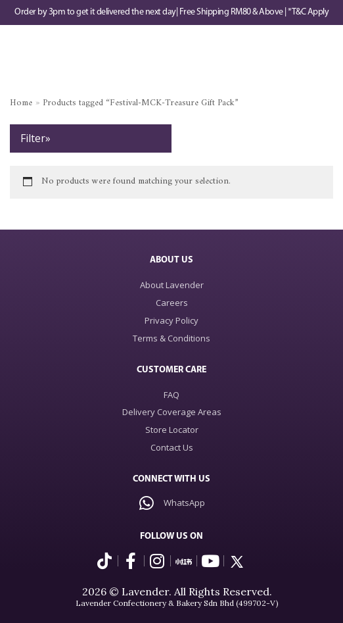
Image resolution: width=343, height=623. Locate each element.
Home (21, 103)
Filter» (35, 138)
